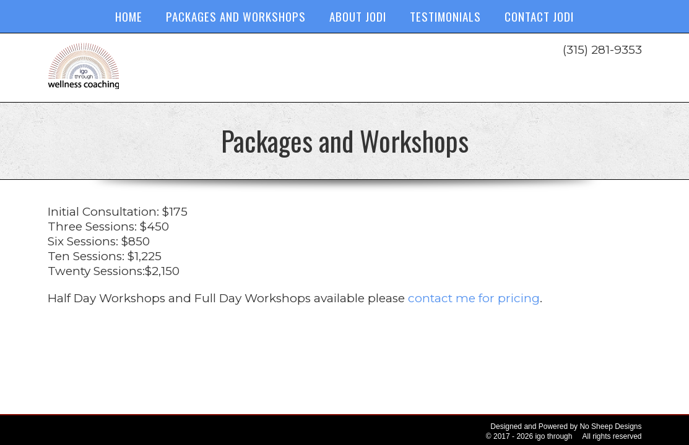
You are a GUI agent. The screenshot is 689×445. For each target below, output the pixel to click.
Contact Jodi (539, 16)
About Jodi (357, 16)
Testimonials (445, 16)
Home (128, 16)
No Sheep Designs (610, 426)
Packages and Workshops (236, 16)
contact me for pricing (474, 298)
